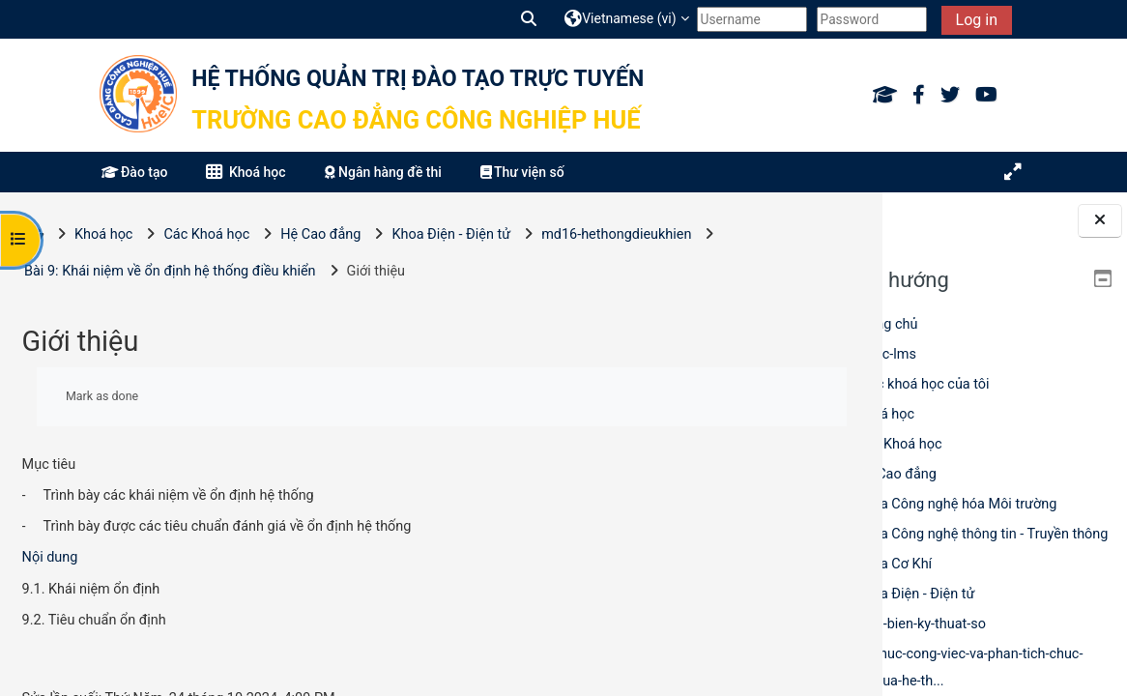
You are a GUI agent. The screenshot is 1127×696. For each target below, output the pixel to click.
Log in (976, 20)
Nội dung (50, 557)
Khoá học (885, 414)
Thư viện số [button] (522, 172)
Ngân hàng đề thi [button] (383, 172)
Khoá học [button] (245, 172)
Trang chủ (887, 324)
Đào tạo (134, 172)
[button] (529, 19)
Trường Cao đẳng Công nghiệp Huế (415, 119)
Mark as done (102, 396)
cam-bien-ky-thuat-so (921, 624)
